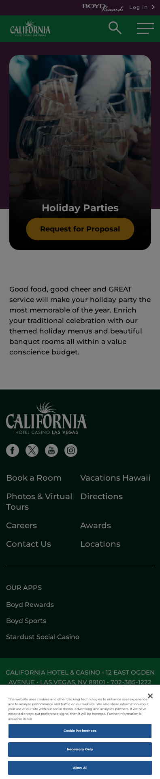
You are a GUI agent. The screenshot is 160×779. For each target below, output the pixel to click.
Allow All (80, 770)
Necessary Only (80, 752)
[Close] (150, 698)
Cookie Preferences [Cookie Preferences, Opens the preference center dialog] (80, 733)
